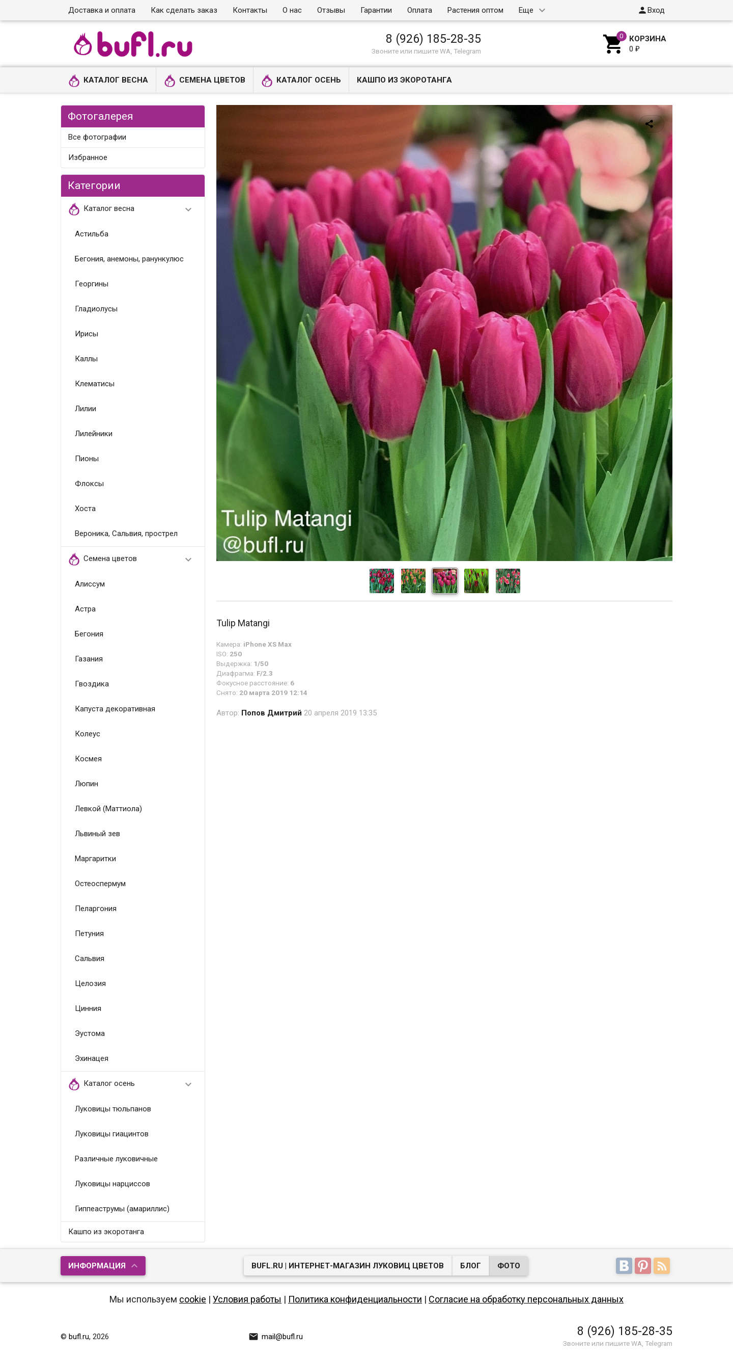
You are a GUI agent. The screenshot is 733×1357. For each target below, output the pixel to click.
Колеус (87, 733)
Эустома (90, 1033)
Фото (508, 1265)
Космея (88, 758)
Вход (651, 10)
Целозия (90, 983)
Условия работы (247, 1299)
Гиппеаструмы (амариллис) (122, 1208)
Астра (85, 609)
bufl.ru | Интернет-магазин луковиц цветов (347, 1265)
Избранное (87, 157)
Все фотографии (97, 137)
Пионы (87, 458)
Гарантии (376, 10)
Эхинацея (91, 1058)
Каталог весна (108, 80)
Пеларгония (96, 908)
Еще (526, 10)
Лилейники (93, 433)
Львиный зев (97, 833)
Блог (470, 1265)
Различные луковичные (116, 1158)
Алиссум (90, 584)
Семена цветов (204, 80)
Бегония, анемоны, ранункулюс (129, 258)
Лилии (85, 408)
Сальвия (89, 958)
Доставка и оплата (101, 10)
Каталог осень (301, 80)
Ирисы (86, 333)
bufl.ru (79, 1336)
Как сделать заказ (184, 10)
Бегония (89, 633)
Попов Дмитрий (271, 712)
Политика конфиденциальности (355, 1299)
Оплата (419, 10)
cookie (192, 1299)
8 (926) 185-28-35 (433, 39)
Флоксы (89, 483)
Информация (97, 1265)
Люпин (86, 783)
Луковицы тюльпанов (113, 1108)
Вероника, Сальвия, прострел (126, 533)
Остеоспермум (100, 883)
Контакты (250, 10)
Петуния (89, 933)
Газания (89, 658)
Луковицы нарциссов (112, 1183)
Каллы (86, 358)
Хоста (85, 508)
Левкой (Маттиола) (108, 808)
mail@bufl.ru (275, 1336)
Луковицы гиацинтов (112, 1133)
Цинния (88, 1008)
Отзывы (331, 10)
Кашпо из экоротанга (404, 80)
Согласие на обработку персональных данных (526, 1299)
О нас (292, 10)
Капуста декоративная (115, 708)
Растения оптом (475, 10)
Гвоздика (92, 683)
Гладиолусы (96, 308)
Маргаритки (95, 858)
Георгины (91, 283)
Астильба (91, 233)
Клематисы (95, 383)
